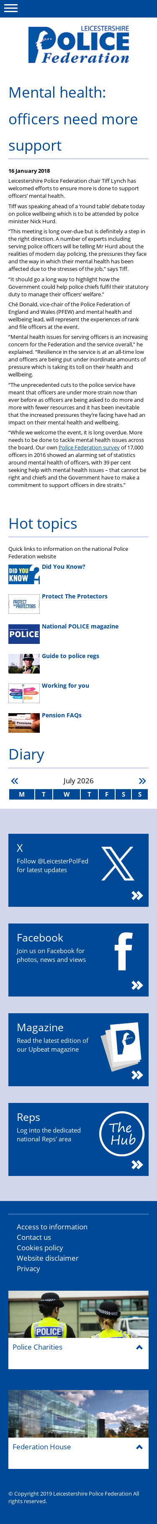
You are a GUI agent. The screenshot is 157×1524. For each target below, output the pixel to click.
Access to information (52, 1226)
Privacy (28, 1268)
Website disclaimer (48, 1258)
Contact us (34, 1237)
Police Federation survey (89, 447)
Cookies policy (40, 1247)
